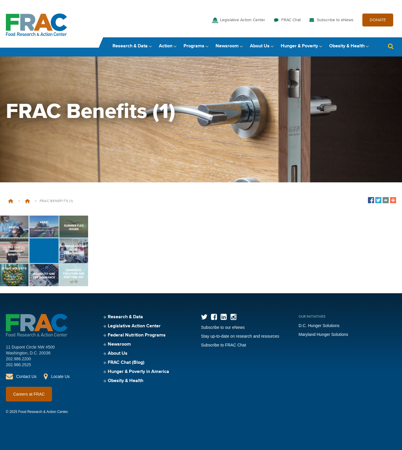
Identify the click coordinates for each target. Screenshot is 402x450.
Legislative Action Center (242, 20)
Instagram (233, 317)
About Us (260, 46)
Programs (194, 46)
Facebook (214, 317)
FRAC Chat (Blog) (126, 362)
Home (11, 201)
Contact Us (26, 376)
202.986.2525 (18, 364)
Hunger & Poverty (299, 46)
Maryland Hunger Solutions (323, 334)
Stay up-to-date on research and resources (240, 336)
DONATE (378, 20)
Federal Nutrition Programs (137, 335)
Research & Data (130, 46)
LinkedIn (224, 317)
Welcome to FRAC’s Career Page (27, 201)
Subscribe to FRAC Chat (223, 345)
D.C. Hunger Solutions (319, 325)
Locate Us (60, 376)
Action (165, 46)
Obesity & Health (347, 46)
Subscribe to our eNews (223, 327)
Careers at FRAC (29, 394)
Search (390, 46)
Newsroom (227, 46)
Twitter (204, 317)
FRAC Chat (291, 20)
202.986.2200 (18, 358)
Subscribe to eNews (335, 20)
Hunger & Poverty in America (138, 371)
